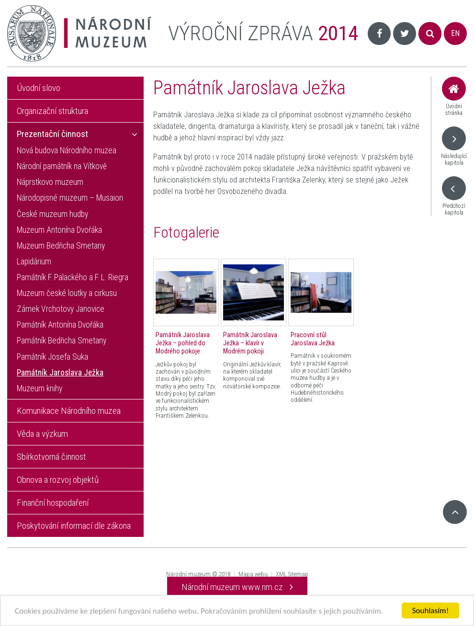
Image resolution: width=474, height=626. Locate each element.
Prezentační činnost (52, 133)
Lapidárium (34, 261)
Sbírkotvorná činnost (51, 456)
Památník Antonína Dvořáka (60, 325)
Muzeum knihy (39, 388)
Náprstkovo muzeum (50, 182)
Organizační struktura (52, 110)
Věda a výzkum (42, 433)
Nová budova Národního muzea (66, 150)
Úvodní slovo (38, 87)
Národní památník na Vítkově (62, 166)
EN (455, 33)
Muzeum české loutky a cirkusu (67, 293)
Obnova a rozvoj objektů (58, 479)
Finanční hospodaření (53, 502)
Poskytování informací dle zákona (74, 525)
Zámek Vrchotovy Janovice (60, 309)
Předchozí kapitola (454, 196)
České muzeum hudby (52, 214)
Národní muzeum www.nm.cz (237, 586)
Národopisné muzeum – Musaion (70, 198)
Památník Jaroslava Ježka (60, 372)
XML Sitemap (292, 574)
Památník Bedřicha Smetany (61, 340)
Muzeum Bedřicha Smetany (61, 245)
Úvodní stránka (454, 96)
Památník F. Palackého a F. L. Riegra (72, 277)
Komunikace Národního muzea (69, 410)
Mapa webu (253, 574)
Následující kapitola (454, 146)
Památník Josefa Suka (52, 357)
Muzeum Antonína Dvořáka (59, 230)
